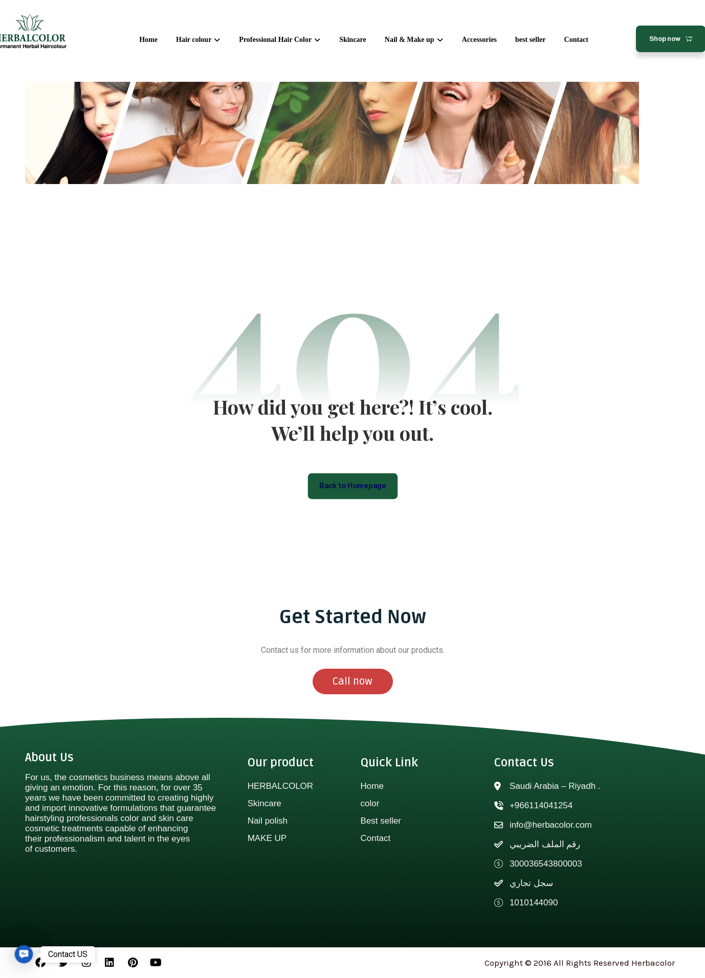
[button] (23, 954)
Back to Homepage (352, 485)
